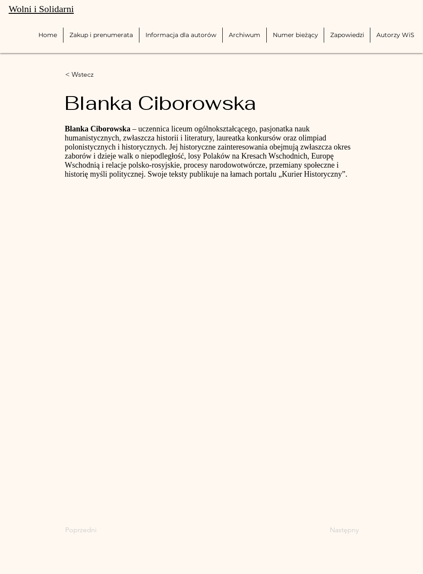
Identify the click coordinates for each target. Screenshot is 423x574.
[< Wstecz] (93, 74)
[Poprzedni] (93, 530)
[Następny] (337, 530)
